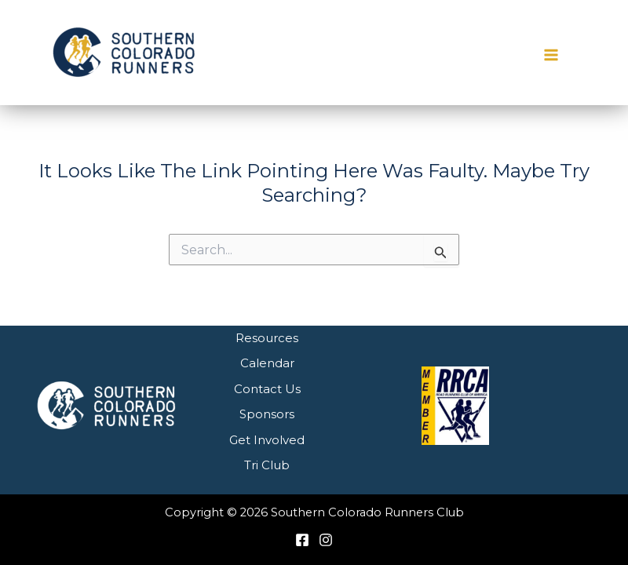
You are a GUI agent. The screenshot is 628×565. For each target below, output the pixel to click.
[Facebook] (302, 540)
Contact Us (267, 388)
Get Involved (267, 439)
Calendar (267, 362)
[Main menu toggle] (552, 55)
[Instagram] (326, 540)
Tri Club (267, 464)
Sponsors (266, 413)
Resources (267, 337)
